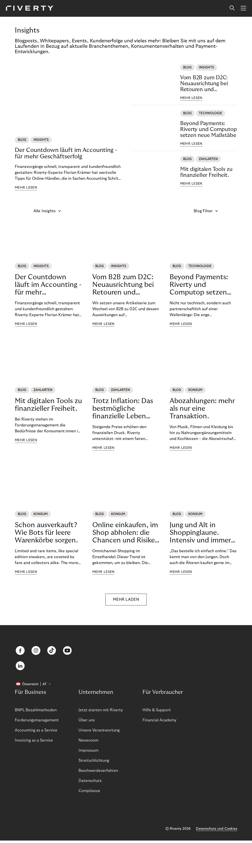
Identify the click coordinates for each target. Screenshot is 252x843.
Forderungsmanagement (37, 723)
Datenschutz (90, 783)
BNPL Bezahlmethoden (36, 712)
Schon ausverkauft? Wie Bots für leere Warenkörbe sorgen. (46, 532)
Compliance (89, 793)
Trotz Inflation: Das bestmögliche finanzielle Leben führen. (122, 408)
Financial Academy (159, 723)
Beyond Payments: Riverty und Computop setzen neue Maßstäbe (208, 129)
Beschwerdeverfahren (98, 773)
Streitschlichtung (94, 763)
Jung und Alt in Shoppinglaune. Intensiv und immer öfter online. (200, 532)
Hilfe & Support (156, 712)
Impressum (88, 753)
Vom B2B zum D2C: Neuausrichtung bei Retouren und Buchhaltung (204, 83)
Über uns (87, 723)
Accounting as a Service (36, 733)
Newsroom (88, 743)
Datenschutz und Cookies (216, 831)
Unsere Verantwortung (99, 733)
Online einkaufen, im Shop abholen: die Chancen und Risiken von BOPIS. (125, 532)
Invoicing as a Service (34, 743)
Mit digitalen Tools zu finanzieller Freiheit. (206, 172)
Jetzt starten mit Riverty (101, 712)
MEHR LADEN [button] (126, 599)
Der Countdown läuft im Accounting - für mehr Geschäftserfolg (66, 153)
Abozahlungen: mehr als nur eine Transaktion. (202, 408)
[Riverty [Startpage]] (29, 8)
